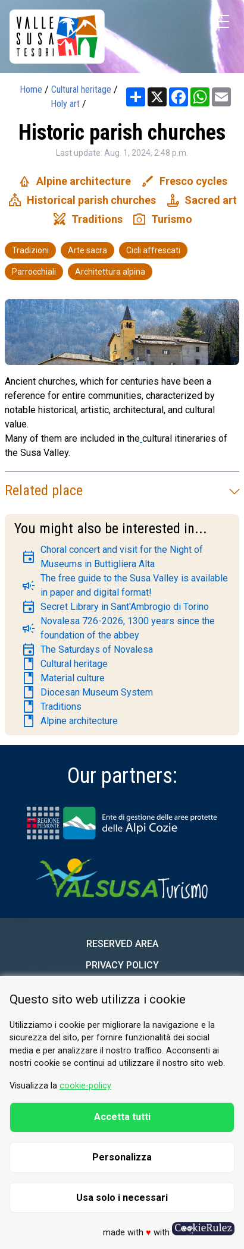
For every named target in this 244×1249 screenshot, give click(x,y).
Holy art (65, 103)
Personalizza (122, 1157)
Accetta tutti (122, 1116)
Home (31, 89)
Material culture (63, 678)
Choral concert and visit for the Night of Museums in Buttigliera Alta (112, 557)
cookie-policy (85, 1086)
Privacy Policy (122, 965)
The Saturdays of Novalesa (87, 650)
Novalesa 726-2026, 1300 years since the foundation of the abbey (118, 628)
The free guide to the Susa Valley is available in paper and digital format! (124, 585)
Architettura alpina (110, 271)
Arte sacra (87, 250)
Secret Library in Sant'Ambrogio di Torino (115, 607)
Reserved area (122, 943)
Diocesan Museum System (87, 692)
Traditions (51, 707)
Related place (122, 490)
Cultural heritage (81, 89)
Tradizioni (30, 250)
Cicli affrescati (153, 250)
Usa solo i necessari (122, 1197)
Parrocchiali (34, 271)
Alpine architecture (69, 721)
